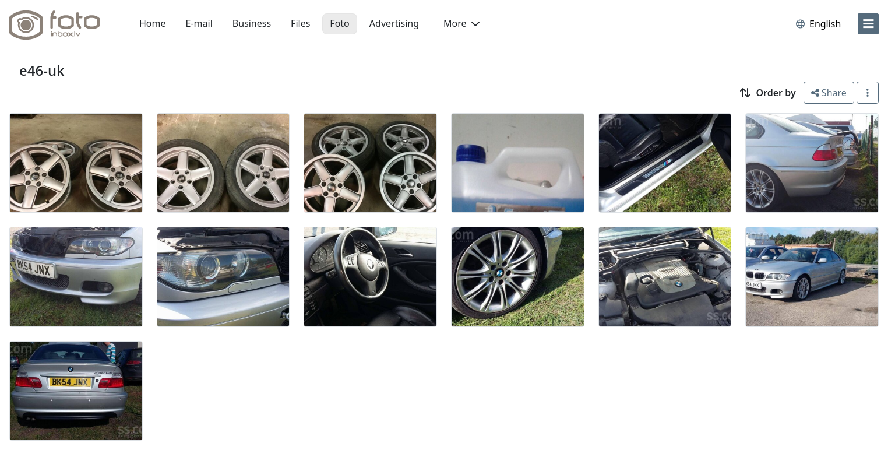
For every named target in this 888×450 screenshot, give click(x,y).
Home (152, 23)
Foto (339, 23)
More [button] (461, 23)
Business (251, 23)
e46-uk (41, 70)
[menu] (868, 23)
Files (300, 23)
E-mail (199, 23)
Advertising (394, 23)
